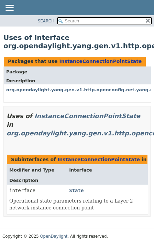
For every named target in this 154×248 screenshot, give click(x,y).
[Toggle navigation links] (9, 8)
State (76, 190)
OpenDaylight (53, 236)
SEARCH (46, 21)
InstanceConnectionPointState (100, 61)
